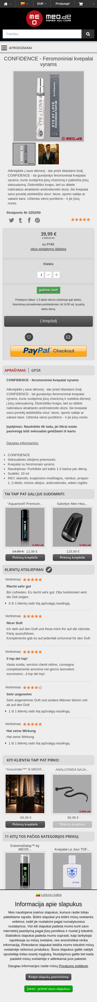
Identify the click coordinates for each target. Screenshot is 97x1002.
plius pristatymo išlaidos (48, 249)
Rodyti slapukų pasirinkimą (48, 977)
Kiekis (48, 264)
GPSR (36, 370)
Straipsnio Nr (17, 212)
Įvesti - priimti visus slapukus (48, 989)
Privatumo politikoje (73, 966)
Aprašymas (15, 370)
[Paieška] (87, 33)
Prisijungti (63, 3)
